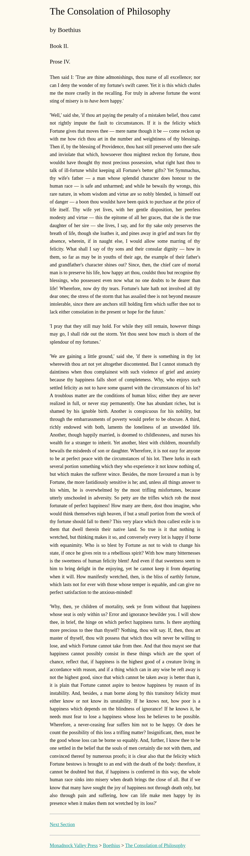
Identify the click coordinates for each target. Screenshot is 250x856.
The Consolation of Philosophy (155, 845)
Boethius (111, 845)
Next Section (62, 824)
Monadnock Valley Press (74, 845)
